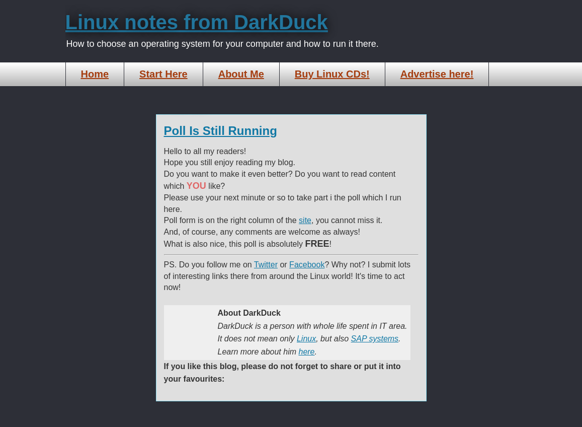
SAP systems (375, 338)
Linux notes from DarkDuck (196, 22)
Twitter (266, 264)
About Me (241, 74)
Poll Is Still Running (220, 130)
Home (95, 74)
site (305, 220)
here (306, 351)
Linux (306, 338)
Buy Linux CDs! (332, 74)
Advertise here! (437, 74)
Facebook (306, 264)
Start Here (163, 74)
